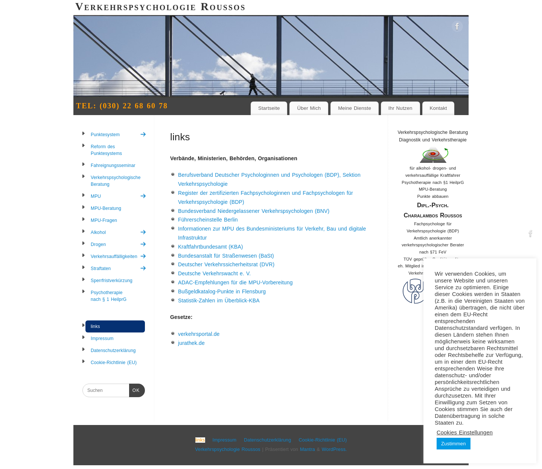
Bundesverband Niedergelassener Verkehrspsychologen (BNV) (253, 211)
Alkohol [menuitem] (118, 232)
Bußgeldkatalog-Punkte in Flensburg (222, 291)
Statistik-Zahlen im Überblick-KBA (219, 300)
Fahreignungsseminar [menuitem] (113, 165)
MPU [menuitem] (118, 196)
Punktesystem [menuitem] (118, 134)
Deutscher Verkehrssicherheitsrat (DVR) (226, 264)
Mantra (307, 449)
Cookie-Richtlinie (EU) (322, 440)
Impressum (225, 440)
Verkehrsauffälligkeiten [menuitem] (118, 256)
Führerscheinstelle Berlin (208, 220)
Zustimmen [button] (453, 443)
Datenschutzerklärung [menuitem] (113, 350)
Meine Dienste (354, 108)
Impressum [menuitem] (102, 338)
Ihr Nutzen (400, 108)
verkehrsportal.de (199, 334)
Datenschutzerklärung (267, 440)
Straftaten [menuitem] (118, 268)
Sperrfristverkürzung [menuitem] (111, 280)
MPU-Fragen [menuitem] (104, 220)
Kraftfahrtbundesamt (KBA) (210, 247)
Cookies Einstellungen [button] (465, 433)
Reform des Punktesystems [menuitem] (106, 150)
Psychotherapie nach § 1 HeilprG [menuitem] (108, 296)
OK (134, 389)
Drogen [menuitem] (118, 244)
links (200, 440)
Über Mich (309, 108)
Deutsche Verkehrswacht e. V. (214, 273)
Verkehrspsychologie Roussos (227, 449)
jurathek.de (191, 343)
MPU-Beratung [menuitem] (106, 208)
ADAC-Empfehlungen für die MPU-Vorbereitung (235, 282)
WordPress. (334, 449)
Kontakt (438, 108)
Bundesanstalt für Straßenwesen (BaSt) (226, 256)
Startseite (269, 108)
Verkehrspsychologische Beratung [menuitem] (115, 181)
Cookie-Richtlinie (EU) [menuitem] (114, 362)
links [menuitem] (95, 326)
